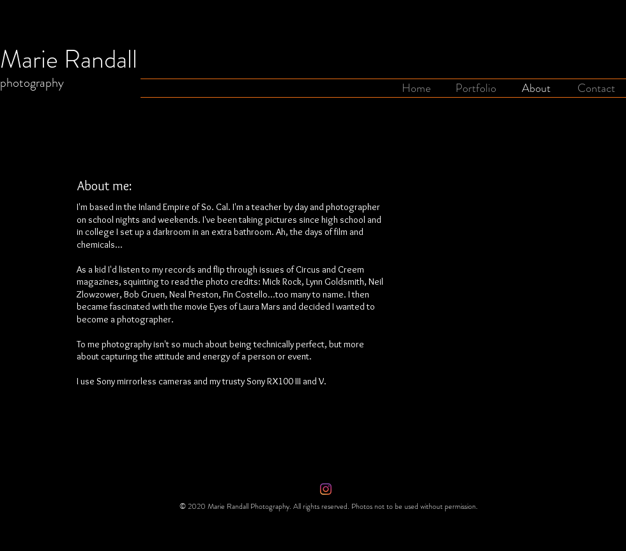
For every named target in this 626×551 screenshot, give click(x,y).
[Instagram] (326, 489)
